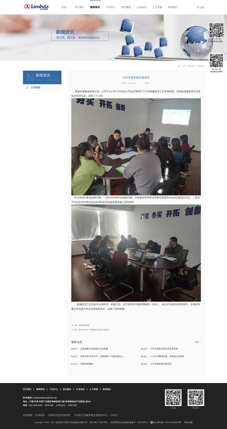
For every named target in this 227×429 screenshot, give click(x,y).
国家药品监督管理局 (59, 415)
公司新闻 (200, 66)
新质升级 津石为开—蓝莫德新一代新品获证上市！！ (103, 356)
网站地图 (188, 422)
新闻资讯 (191, 66)
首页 (63, 7)
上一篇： (80, 325)
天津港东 (40, 415)
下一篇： (90, 330)
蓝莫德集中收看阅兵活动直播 (94, 349)
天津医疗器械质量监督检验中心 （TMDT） (97, 415)
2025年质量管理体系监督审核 (164, 349)
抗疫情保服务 (86, 364)
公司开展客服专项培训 (160, 364)
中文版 (200, 7)
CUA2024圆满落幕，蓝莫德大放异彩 (167, 356)
